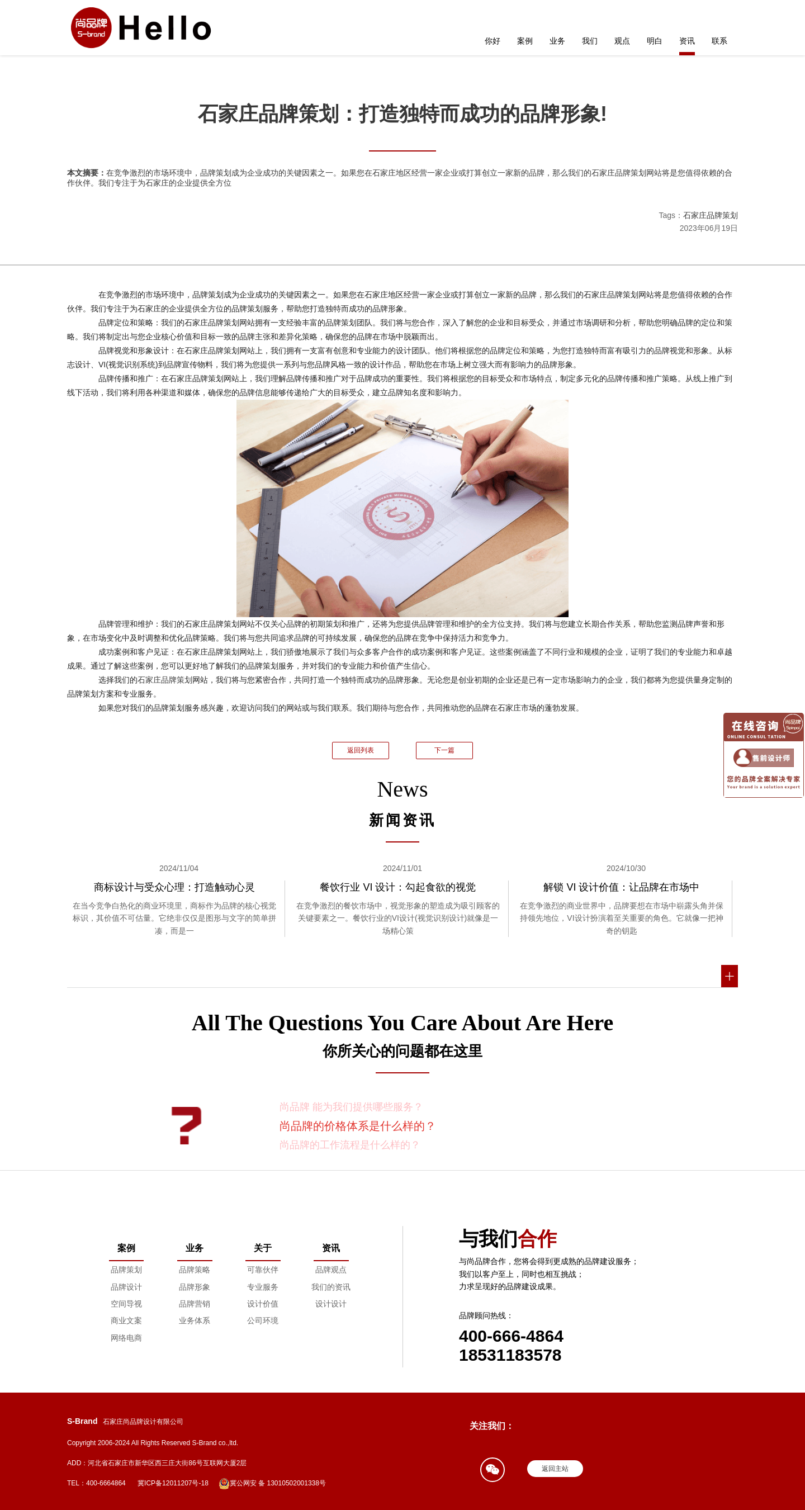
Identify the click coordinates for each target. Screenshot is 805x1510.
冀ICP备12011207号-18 (173, 1483)
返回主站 (555, 1469)
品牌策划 (126, 1269)
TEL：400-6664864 (96, 1483)
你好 (492, 40)
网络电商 (126, 1337)
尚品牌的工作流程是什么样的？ (350, 1145)
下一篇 (444, 750)
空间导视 (126, 1303)
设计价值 (262, 1303)
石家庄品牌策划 (710, 215)
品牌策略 (194, 1269)
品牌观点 (331, 1269)
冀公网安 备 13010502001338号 (272, 1483)
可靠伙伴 (262, 1269)
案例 (525, 40)
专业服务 (262, 1286)
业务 (557, 40)
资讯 (687, 40)
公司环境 (262, 1320)
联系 (719, 40)
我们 (590, 40)
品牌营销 (194, 1303)
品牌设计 (126, 1286)
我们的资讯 (331, 1286)
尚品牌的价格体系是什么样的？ (358, 1126)
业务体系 (194, 1320)
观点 (622, 40)
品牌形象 (194, 1286)
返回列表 (360, 750)
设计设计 (331, 1303)
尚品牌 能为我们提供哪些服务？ (351, 1107)
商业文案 (126, 1320)
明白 (654, 40)
